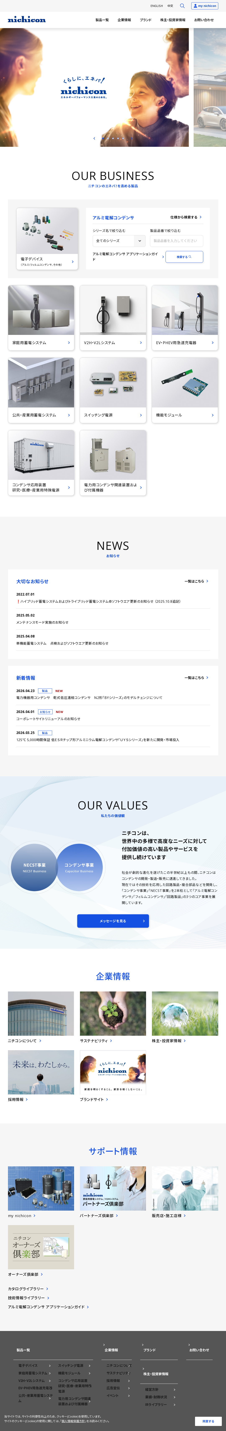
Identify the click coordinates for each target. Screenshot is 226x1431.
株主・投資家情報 (172, 20)
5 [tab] (123, 138)
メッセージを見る (113, 926)
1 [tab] (103, 138)
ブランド (146, 20)
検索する (182, 261)
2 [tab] (108, 138)
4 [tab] (118, 138)
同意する (208, 1421)
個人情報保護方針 (73, 1424)
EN (156, 6)
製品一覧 (102, 20)
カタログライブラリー (26, 1293)
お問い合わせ (204, 20)
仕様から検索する (183, 222)
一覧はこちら (194, 586)
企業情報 (124, 20)
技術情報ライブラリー (26, 1302)
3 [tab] (113, 138)
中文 (170, 6)
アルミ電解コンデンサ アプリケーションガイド (125, 262)
